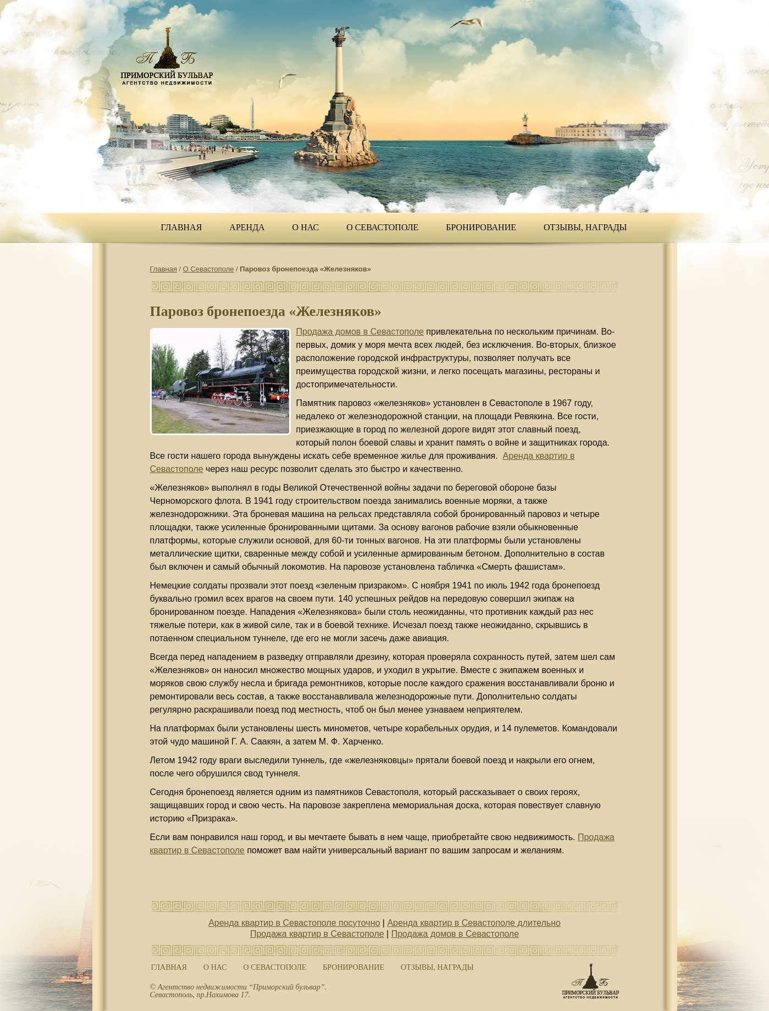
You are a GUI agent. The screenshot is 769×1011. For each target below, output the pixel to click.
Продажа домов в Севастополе (360, 331)
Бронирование (481, 227)
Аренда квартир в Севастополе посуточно (294, 922)
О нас (305, 227)
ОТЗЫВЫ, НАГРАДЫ (585, 227)
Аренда (246, 227)
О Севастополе (382, 227)
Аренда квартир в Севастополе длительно (473, 922)
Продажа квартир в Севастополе (317, 933)
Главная (181, 227)
